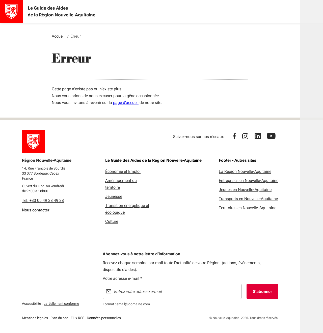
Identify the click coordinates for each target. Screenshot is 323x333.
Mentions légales (35, 318)
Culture (111, 221)
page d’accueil (126, 102)
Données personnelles (104, 318)
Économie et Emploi (123, 171)
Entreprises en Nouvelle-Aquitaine (248, 180)
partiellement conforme (61, 303)
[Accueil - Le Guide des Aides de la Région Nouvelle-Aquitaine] (11, 11)
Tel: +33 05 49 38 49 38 (43, 200)
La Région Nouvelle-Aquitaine (245, 171)
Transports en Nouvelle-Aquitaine (248, 198)
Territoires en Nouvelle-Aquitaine (247, 207)
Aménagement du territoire (121, 184)
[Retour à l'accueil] (33, 141)
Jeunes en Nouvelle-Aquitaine (245, 189)
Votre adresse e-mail (122, 278)
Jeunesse (113, 196)
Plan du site (59, 318)
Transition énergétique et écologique (127, 209)
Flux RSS (77, 318)
